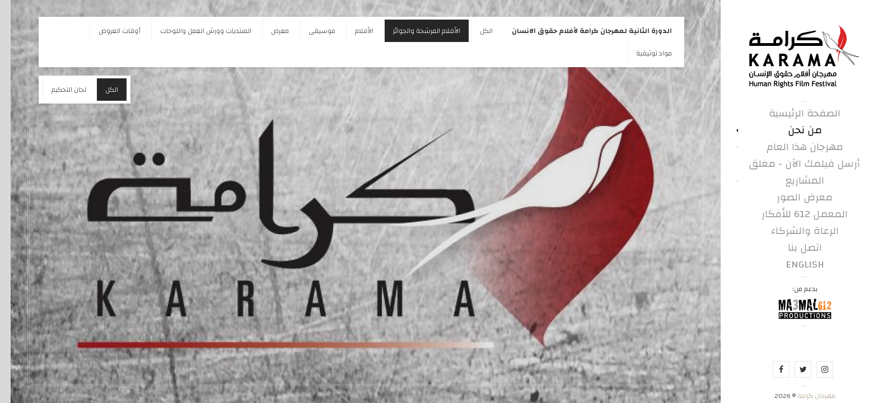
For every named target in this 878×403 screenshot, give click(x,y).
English (794, 264)
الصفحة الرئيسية (794, 113)
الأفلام (353, 31)
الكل (475, 31)
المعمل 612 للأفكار (794, 214)
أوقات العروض (109, 31)
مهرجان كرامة (805, 396)
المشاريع (794, 180)
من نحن (794, 130)
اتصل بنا (794, 248)
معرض (269, 31)
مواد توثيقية (643, 53)
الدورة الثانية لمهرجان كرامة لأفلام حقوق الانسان (581, 31)
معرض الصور (794, 197)
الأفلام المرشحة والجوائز (416, 31)
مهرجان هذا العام (794, 147)
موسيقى (311, 31)
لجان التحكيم (58, 89)
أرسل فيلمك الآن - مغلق (794, 164)
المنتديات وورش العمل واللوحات (195, 31)
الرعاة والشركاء (794, 231)
